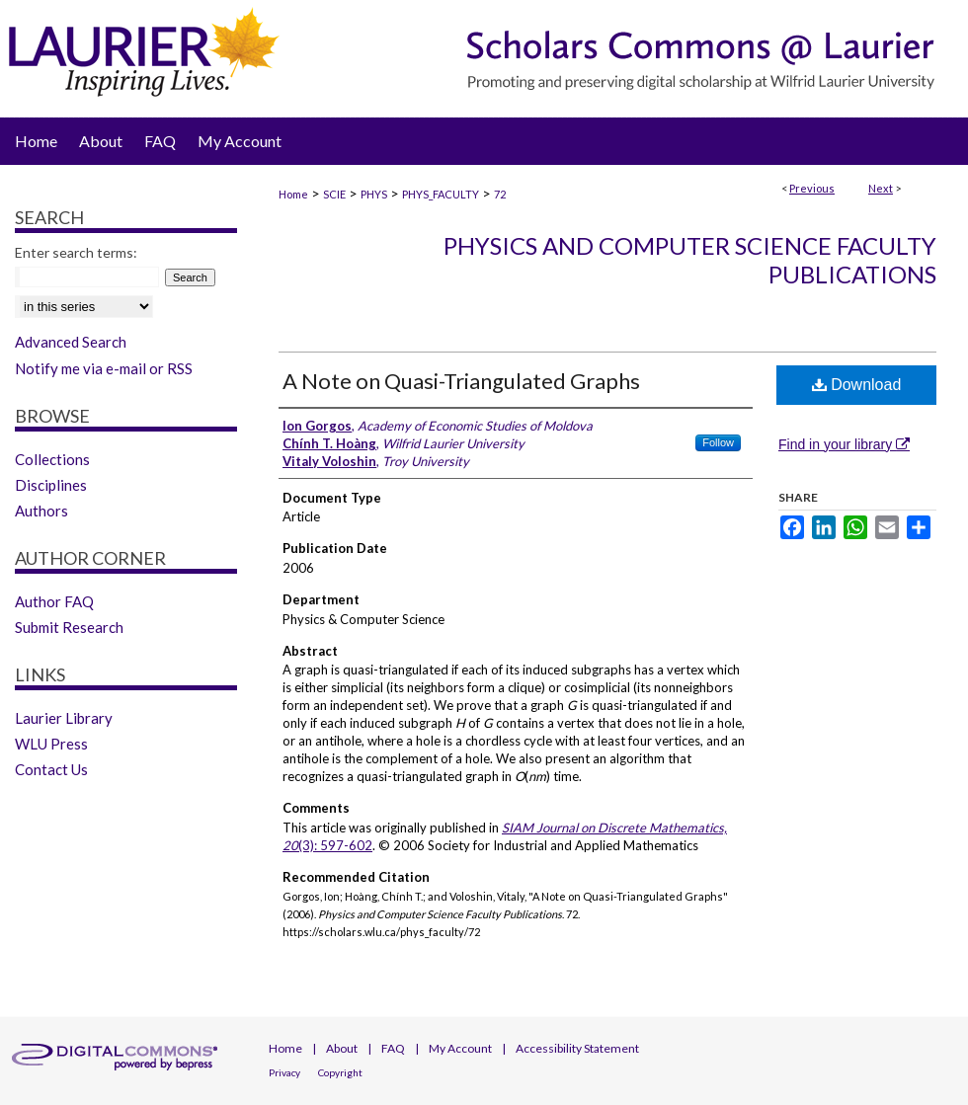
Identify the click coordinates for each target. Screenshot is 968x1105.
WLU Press (51, 743)
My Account (460, 1048)
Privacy (284, 1072)
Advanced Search (70, 342)
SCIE (334, 194)
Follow (718, 442)
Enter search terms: (76, 252)
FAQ (393, 1048)
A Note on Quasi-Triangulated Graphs (461, 380)
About (342, 1048)
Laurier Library (64, 718)
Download (857, 384)
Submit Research (69, 627)
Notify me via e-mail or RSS (104, 368)
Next (880, 188)
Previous (812, 188)
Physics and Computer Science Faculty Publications (690, 259)
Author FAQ (54, 601)
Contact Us (51, 769)
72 (500, 194)
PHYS (374, 194)
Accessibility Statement (577, 1048)
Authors (41, 510)
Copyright (340, 1072)
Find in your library (844, 444)
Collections (52, 459)
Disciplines (51, 485)
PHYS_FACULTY (440, 194)
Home (293, 194)
